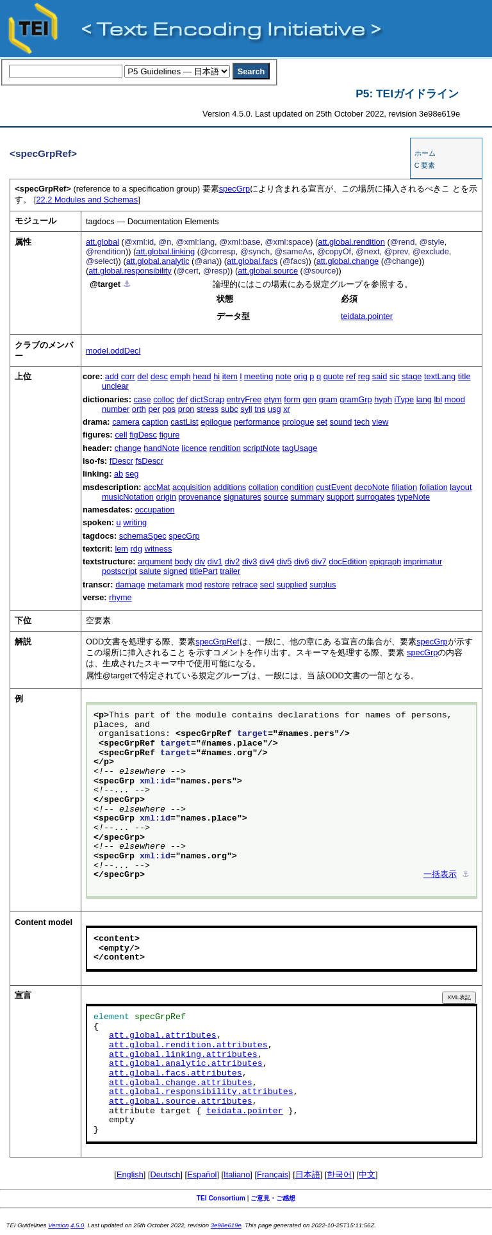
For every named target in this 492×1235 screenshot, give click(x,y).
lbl (438, 399)
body (184, 561)
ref (351, 376)
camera (126, 422)
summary (307, 497)
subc (229, 409)
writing (135, 522)
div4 (266, 561)
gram (327, 399)
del (142, 376)
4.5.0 (77, 1225)
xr (286, 409)
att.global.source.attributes (180, 1102)
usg (274, 409)
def (182, 399)
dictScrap (207, 399)
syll (246, 409)
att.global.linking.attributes (183, 1055)
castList (184, 422)
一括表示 (440, 875)
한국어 (339, 1174)
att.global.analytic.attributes (186, 1064)
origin (166, 497)
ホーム (425, 153)
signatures (242, 497)
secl (267, 584)
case (142, 399)
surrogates (375, 497)
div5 (284, 561)
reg (364, 376)
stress (207, 409)
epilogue (216, 422)
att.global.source (268, 270)
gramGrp (356, 399)
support (340, 497)
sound (341, 422)
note (283, 376)
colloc (163, 399)
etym (273, 399)
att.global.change (347, 261)
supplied (292, 584)
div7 (318, 561)
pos (169, 409)
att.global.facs (252, 261)
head (202, 376)
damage (130, 584)
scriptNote (261, 448)
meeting (259, 376)
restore (217, 584)
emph (180, 376)
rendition (225, 448)
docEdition (348, 561)
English (130, 1174)
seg (132, 473)
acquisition (191, 487)
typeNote (413, 497)
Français (272, 1174)
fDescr (121, 461)
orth (139, 409)
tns (259, 409)
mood (455, 399)
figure (169, 434)
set (321, 422)
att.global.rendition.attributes (188, 1045)
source (276, 497)
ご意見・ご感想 (272, 1198)
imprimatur (423, 561)
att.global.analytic (158, 261)
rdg (137, 548)
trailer (230, 571)
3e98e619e (226, 1225)
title (464, 376)
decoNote (372, 487)
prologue (299, 422)
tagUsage (300, 448)
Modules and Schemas (87, 199)
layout (461, 487)
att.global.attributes (163, 1036)
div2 (232, 561)
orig (300, 376)
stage (412, 376)
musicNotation (128, 497)
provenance (199, 497)
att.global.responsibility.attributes (201, 1092)
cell (121, 434)
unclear (115, 386)
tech (362, 422)
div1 (215, 561)
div (200, 561)
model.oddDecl (113, 351)
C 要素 (425, 165)
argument (155, 561)
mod (194, 584)
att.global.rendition (351, 242)
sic (395, 376)
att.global (102, 242)
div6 (301, 561)
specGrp (234, 188)
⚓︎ (127, 284)
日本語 (307, 1174)
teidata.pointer (367, 316)
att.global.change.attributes (180, 1083)
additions (229, 487)
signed (175, 571)
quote (334, 376)
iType (404, 399)
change (128, 448)
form (292, 399)
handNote (161, 448)
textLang (439, 376)
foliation (434, 487)
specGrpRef (217, 641)
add (112, 376)
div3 (249, 561)
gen (309, 399)
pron (186, 409)
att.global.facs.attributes (175, 1073)
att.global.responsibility (129, 270)
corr (128, 376)
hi (216, 376)
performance (257, 422)
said (379, 376)
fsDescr (149, 461)
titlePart (203, 571)
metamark (165, 584)
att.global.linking (165, 251)
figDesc (143, 434)
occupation (155, 509)
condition (297, 487)
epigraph (385, 561)
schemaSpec (143, 536)
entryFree (244, 399)
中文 (367, 1174)
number (115, 409)
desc (159, 376)
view (380, 422)
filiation (404, 487)
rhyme (120, 597)
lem (121, 548)
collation (264, 487)
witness (158, 548)
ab (118, 473)
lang (424, 399)
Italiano (237, 1174)
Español (202, 1174)
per (154, 409)
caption (155, 422)
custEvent (334, 487)
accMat (157, 487)
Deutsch (166, 1174)
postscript (119, 571)
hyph (383, 399)
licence (194, 448)
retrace (245, 584)
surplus (322, 584)
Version (58, 1225)
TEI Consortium (221, 1198)
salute (150, 571)
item (230, 376)
